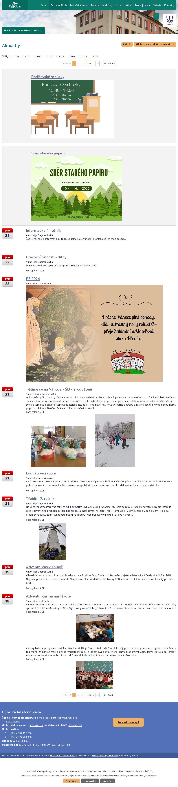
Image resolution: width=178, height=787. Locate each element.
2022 (50, 56)
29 (90, 63)
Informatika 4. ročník (43, 230)
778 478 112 (36, 725)
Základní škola (59, 5)
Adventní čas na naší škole (48, 596)
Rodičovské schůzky (47, 76)
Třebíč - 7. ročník (40, 498)
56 (97, 63)
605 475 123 (75, 725)
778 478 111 (28, 744)
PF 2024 (33, 278)
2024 (72, 56)
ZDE (42, 270)
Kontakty (169, 5)
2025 (84, 56)
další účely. (149, 771)
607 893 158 (53, 744)
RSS (127, 44)
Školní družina (123, 5)
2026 (95, 56)
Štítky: (5, 56)
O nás (44, 5)
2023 (61, 56)
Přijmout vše (71, 781)
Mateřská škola (79, 5)
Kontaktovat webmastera (63, 755)
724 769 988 (25, 737)
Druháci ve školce (41, 473)
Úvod (33, 5)
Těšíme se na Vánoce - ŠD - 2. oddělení (59, 389)
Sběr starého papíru (48, 153)
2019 (16, 56)
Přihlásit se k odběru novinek (155, 44)
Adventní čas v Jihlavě (44, 567)
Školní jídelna (142, 5)
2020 (27, 56)
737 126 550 (25, 733)
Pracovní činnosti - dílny (46, 257)
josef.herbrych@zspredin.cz (61, 717)
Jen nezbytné (90, 781)
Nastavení (108, 781)
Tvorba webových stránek (105, 755)
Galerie (157, 5)
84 (105, 63)
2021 (38, 56)
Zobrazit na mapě (128, 722)
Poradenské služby (101, 5)
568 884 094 (23, 740)
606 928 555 (13, 721)
